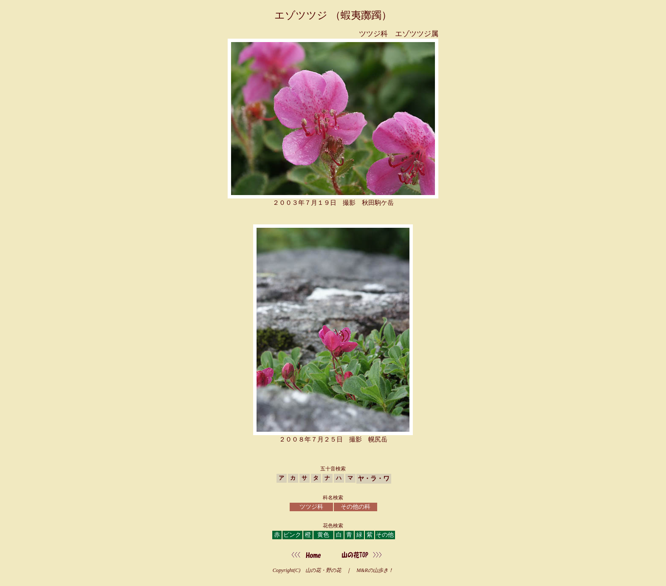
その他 (385, 535)
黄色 (323, 535)
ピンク (292, 535)
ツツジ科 (311, 507)
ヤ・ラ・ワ (373, 478)
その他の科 (355, 507)
